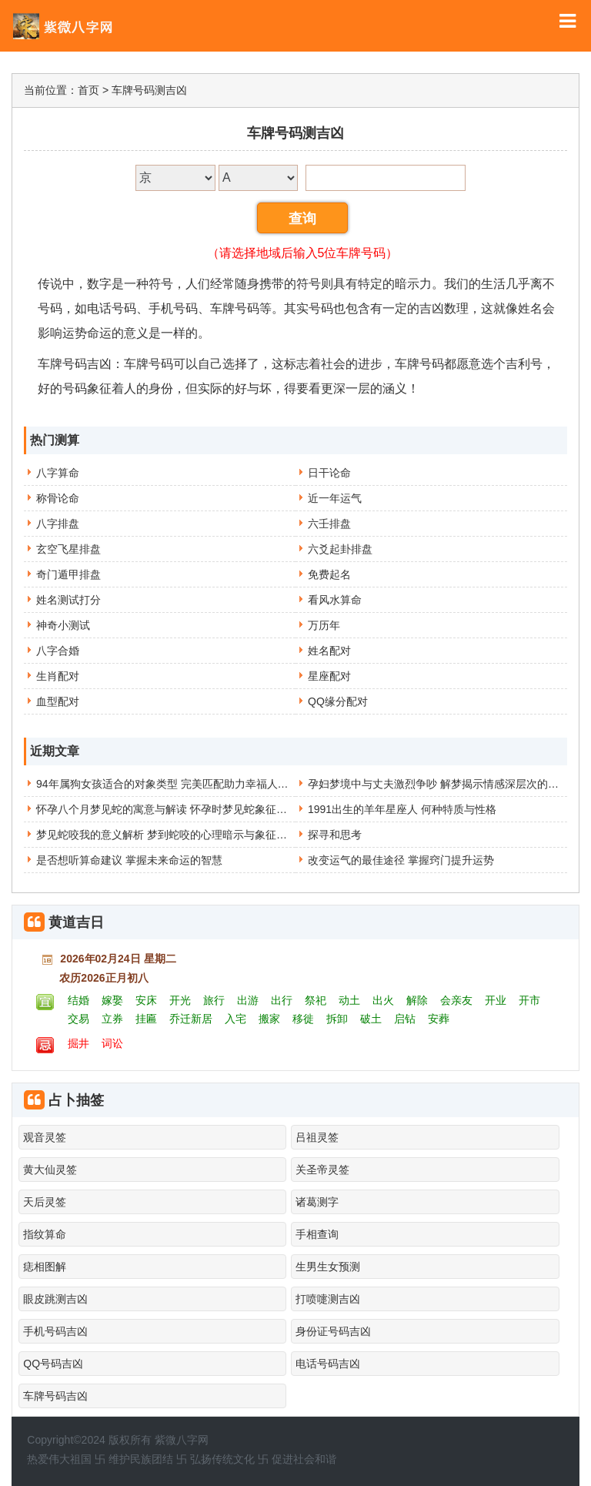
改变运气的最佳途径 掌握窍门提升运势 (401, 860)
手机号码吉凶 (55, 1331)
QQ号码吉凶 (53, 1363)
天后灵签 (44, 1202)
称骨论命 (57, 498)
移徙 (303, 1018)
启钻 (405, 1018)
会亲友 (456, 1000)
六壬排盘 (329, 523)
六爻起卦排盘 (340, 549)
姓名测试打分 (68, 600)
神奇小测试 (63, 625)
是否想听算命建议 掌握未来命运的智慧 (129, 860)
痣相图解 (44, 1266)
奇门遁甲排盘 (68, 574)
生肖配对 (57, 676)
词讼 (112, 1043)
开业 (495, 1000)
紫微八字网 (182, 1440)
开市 (529, 1000)
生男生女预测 (328, 1266)
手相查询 (317, 1234)
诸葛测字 (317, 1202)
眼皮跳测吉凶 (55, 1299)
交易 (78, 1018)
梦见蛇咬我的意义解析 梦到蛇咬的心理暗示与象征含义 (167, 834)
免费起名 (329, 574)
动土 (349, 1000)
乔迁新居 (190, 1018)
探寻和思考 (335, 834)
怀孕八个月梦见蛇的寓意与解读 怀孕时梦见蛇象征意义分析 (177, 809)
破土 (371, 1018)
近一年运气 (335, 498)
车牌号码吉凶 (55, 1396)
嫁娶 (112, 1000)
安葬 (438, 1018)
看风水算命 (335, 600)
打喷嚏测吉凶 (328, 1299)
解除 (417, 1000)
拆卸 (337, 1018)
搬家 (269, 1018)
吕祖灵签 (317, 1137)
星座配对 (329, 676)
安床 (146, 1000)
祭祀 (315, 1000)
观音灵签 (44, 1137)
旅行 (214, 1000)
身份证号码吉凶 (333, 1331)
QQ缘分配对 (338, 701)
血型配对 (57, 701)
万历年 (324, 625)
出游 (248, 1000)
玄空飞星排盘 (68, 549)
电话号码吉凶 (328, 1363)
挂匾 (146, 1018)
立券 (112, 1018)
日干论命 (329, 473)
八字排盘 (57, 523)
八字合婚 (57, 650)
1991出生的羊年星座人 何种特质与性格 (402, 809)
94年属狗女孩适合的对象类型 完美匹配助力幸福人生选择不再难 (189, 784)
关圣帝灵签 (322, 1169)
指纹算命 (44, 1234)
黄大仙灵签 (50, 1169)
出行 (281, 1000)
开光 (180, 1000)
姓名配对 (329, 650)
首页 (88, 90)
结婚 (78, 1000)
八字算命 (57, 473)
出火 (383, 1000)
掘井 (78, 1043)
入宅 (235, 1018)
